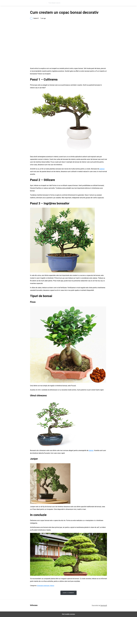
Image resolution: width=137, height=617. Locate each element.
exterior (102, 169)
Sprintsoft (103, 605)
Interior (52, 585)
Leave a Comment (68, 592)
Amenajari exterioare (43, 585)
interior (91, 450)
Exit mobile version (68, 614)
